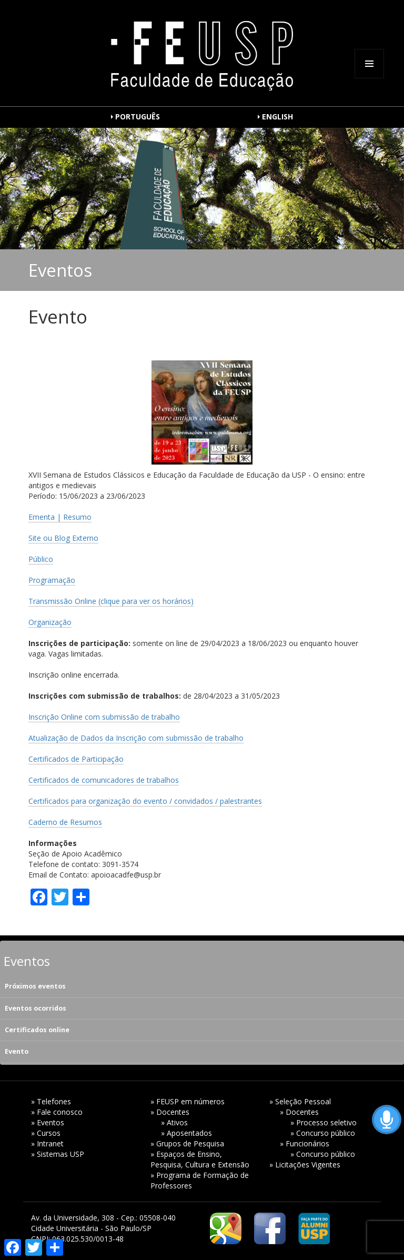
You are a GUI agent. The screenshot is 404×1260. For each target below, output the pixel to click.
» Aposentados (186, 1133)
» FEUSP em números (187, 1101)
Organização (50, 622)
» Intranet (47, 1143)
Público (40, 559)
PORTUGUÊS (137, 117)
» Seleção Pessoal (300, 1101)
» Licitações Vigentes (304, 1165)
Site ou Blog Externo (63, 538)
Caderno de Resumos (65, 822)
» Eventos (47, 1122)
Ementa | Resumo (60, 517)
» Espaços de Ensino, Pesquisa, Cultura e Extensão (199, 1159)
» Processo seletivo (323, 1122)
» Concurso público (322, 1133)
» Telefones (51, 1101)
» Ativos (174, 1122)
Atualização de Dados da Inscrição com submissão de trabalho (136, 738)
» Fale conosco (57, 1112)
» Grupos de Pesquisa (187, 1143)
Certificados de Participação (76, 759)
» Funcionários (304, 1143)
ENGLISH (277, 117)
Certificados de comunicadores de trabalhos (103, 780)
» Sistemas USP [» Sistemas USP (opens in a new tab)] (57, 1154)
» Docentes (169, 1112)
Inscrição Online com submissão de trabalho (104, 717)
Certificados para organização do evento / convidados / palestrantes (145, 801)
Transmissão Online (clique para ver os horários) (111, 601)
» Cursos (45, 1133)
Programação (51, 580)
